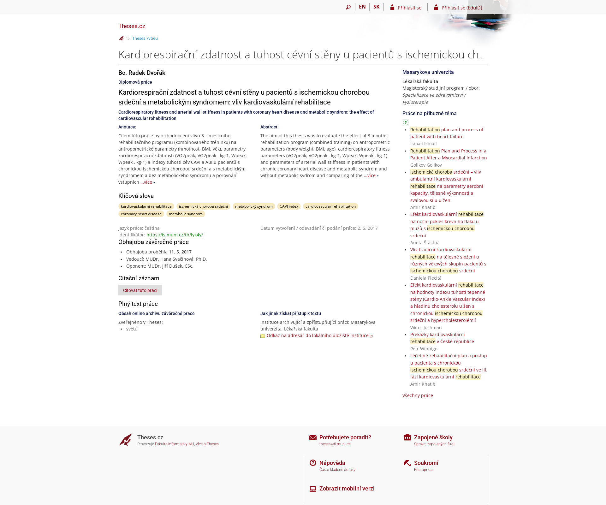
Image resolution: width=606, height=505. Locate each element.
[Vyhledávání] (348, 7)
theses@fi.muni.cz (334, 444)
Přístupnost (424, 469)
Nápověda (332, 463)
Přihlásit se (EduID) (462, 7)
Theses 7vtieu (145, 38)
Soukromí (426, 463)
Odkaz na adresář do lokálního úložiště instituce (318, 335)
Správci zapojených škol (434, 444)
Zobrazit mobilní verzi (347, 488)
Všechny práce (417, 395)
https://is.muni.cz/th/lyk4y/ (174, 235)
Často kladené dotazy (337, 469)
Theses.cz (131, 26)
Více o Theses (207, 444)
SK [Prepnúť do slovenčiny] (376, 6)
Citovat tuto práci (140, 290)
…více (146, 182)
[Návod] (406, 123)
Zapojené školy (433, 437)
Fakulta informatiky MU (174, 444)
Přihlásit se (409, 7)
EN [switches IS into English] (362, 6)
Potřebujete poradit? (345, 437)
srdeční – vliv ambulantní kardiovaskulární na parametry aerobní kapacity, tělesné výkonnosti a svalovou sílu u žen (446, 186)
